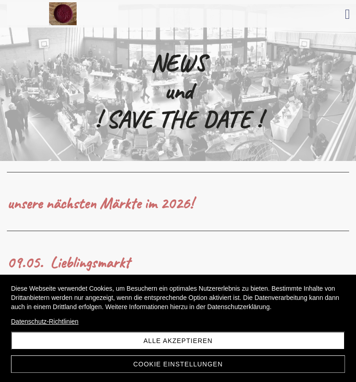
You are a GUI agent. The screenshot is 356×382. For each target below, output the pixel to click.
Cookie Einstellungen (177, 364)
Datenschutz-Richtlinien (44, 321)
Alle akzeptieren (178, 340)
